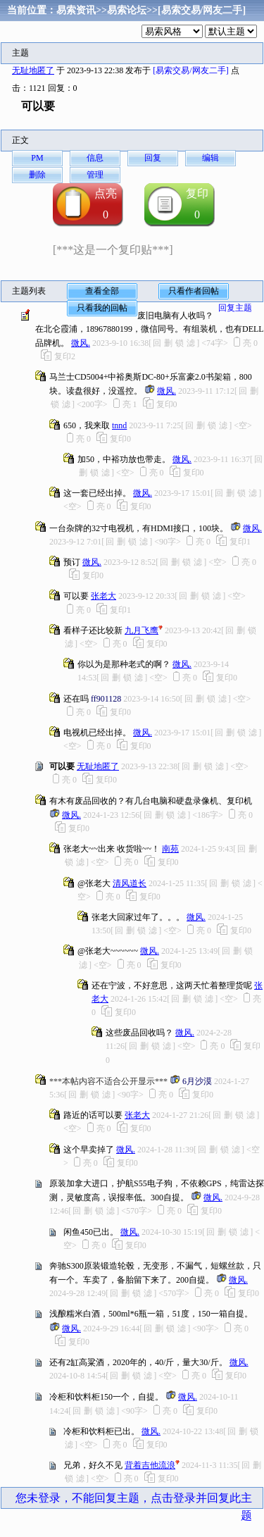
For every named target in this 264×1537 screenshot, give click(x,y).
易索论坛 (126, 10)
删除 (37, 175)
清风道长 (129, 883)
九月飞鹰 (141, 630)
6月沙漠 (197, 1081)
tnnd (119, 425)
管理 (95, 175)
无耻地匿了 (33, 70)
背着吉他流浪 (150, 1465)
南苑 (170, 849)
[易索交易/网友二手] (202, 10)
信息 (95, 158)
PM (37, 158)
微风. (80, 343)
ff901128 (106, 699)
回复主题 (235, 308)
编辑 (210, 158)
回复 (152, 158)
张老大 (103, 596)
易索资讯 (76, 10)
